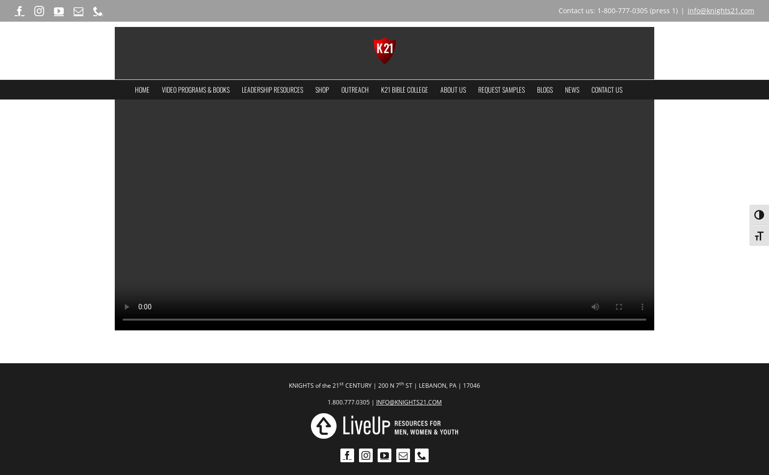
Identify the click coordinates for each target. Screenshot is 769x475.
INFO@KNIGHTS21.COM (409, 402)
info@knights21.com (721, 10)
